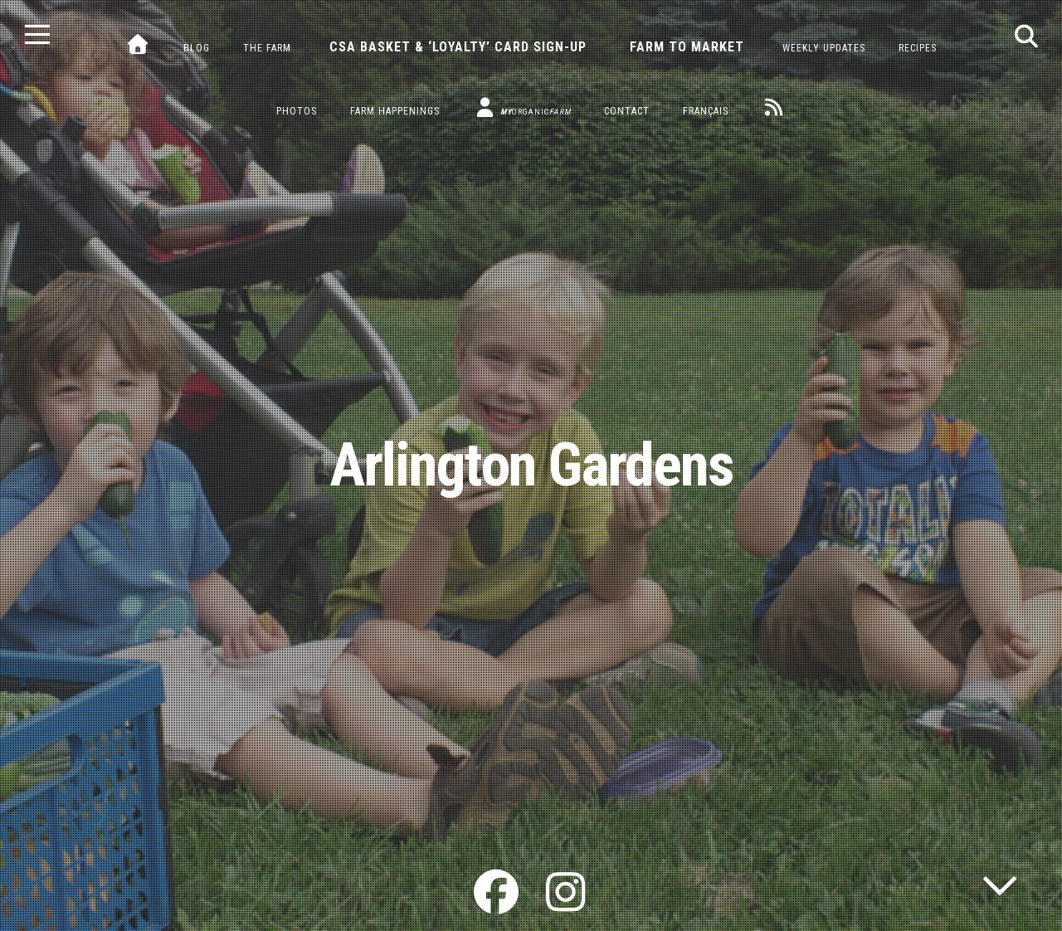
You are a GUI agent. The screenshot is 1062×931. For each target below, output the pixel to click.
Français (705, 111)
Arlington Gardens (531, 465)
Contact (627, 111)
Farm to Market (687, 47)
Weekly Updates (823, 48)
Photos (296, 111)
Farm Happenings (395, 111)
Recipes (918, 48)
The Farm (267, 48)
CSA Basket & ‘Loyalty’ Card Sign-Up (458, 47)
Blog (196, 48)
